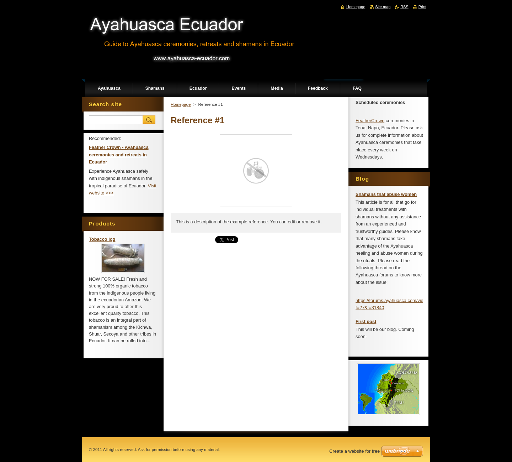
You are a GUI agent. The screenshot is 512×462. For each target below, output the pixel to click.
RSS (404, 7)
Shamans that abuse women (386, 194)
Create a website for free (354, 451)
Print (422, 7)
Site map (382, 7)
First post (366, 321)
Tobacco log (102, 239)
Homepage (181, 104)
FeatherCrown (370, 120)
